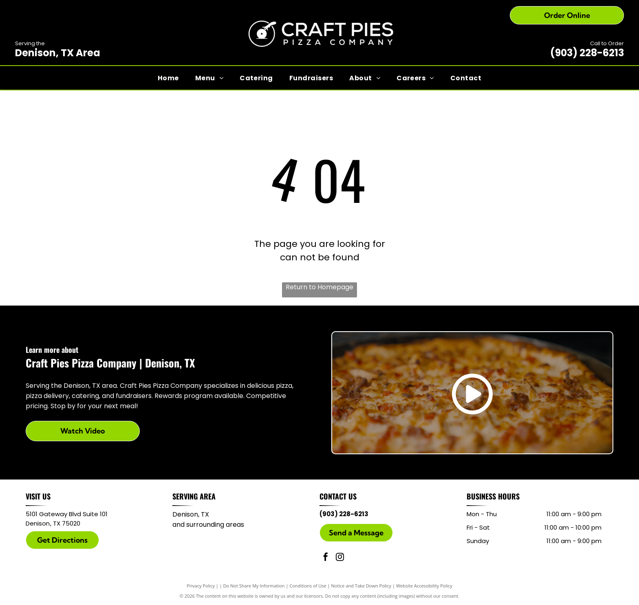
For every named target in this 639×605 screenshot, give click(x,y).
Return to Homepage (319, 287)
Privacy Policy (201, 586)
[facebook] (326, 558)
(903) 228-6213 (587, 52)
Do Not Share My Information (254, 586)
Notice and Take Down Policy (361, 586)
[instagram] (340, 558)
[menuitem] (168, 77)
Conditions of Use (307, 586)
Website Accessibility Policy (424, 586)
